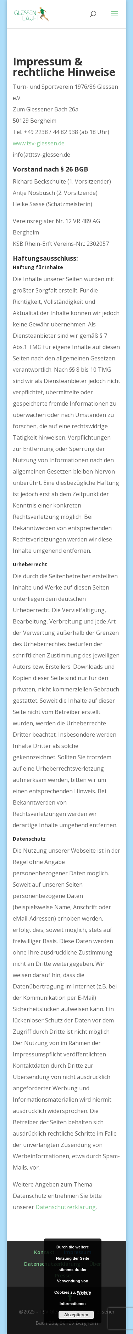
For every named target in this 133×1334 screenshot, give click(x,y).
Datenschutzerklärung (65, 1207)
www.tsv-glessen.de (39, 143)
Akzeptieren (76, 1314)
